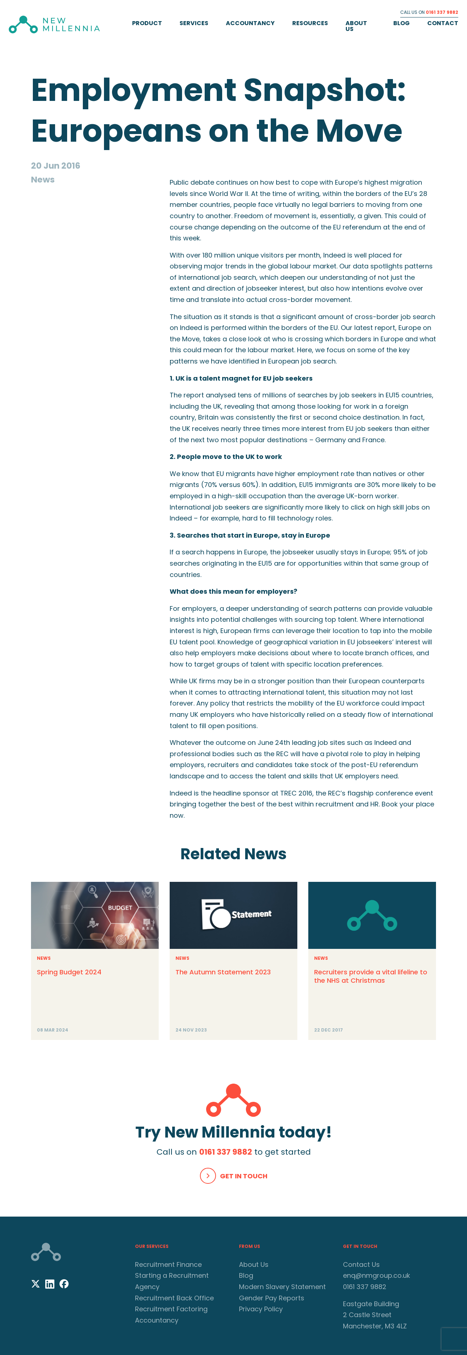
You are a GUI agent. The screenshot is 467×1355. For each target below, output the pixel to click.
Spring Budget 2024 (69, 972)
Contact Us (361, 1264)
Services (194, 23)
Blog (401, 23)
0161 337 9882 (442, 12)
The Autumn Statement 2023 (223, 972)
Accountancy (250, 23)
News (44, 958)
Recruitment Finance (168, 1264)
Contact (442, 23)
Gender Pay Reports (271, 1298)
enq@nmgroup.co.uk (376, 1275)
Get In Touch (243, 1176)
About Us (356, 26)
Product (147, 23)
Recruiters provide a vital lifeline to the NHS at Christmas (370, 976)
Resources (310, 23)
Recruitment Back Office (174, 1298)
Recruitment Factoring (171, 1308)
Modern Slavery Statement (282, 1286)
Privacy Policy (261, 1308)
